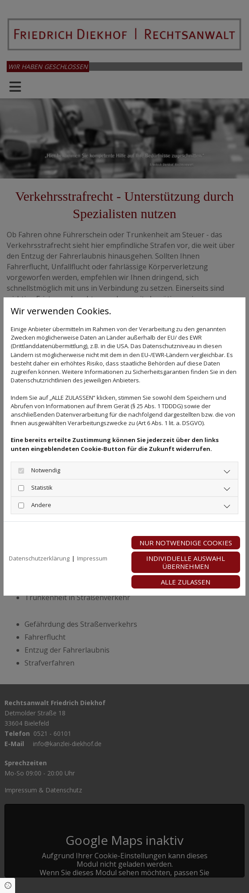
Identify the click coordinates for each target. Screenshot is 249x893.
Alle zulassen (185, 581)
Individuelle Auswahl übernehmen (185, 562)
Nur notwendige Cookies (185, 542)
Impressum (92, 558)
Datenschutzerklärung (39, 558)
